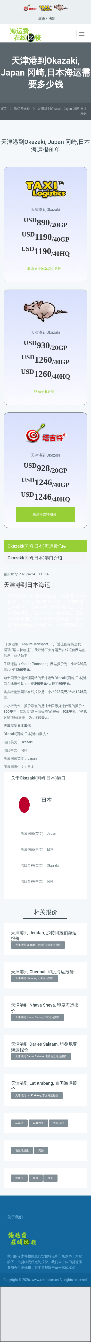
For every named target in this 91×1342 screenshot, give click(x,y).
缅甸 (50, 1178)
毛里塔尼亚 (22, 1150)
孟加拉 (19, 1178)
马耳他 (19, 1123)
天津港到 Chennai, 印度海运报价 (34, 978)
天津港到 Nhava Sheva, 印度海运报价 (37, 1017)
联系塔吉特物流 (44, 514)
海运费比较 (22, 109)
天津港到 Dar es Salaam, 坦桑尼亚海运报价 (40, 1056)
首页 (3, 109)
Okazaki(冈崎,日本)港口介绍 (35, 557)
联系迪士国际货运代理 (44, 269)
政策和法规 (46, 18)
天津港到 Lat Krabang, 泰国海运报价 (36, 1095)
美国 (41, 1150)
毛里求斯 (58, 1123)
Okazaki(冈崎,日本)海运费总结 (37, 546)
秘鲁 (35, 1178)
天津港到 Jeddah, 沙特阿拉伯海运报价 (38, 944)
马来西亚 (38, 1123)
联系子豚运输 (44, 391)
